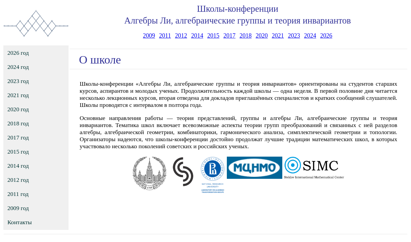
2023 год (18, 81)
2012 (181, 35)
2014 (197, 35)
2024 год (18, 67)
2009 (149, 35)
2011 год (18, 194)
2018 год (18, 123)
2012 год (18, 179)
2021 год (18, 95)
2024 (310, 35)
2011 (165, 35)
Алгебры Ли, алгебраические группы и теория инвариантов (237, 20)
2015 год (18, 151)
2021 (278, 35)
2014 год (18, 165)
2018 (246, 35)
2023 (294, 35)
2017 (229, 35)
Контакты (19, 222)
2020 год (18, 109)
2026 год (18, 52)
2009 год (18, 208)
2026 (326, 35)
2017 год (18, 137)
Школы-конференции (237, 9)
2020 (262, 35)
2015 (213, 35)
